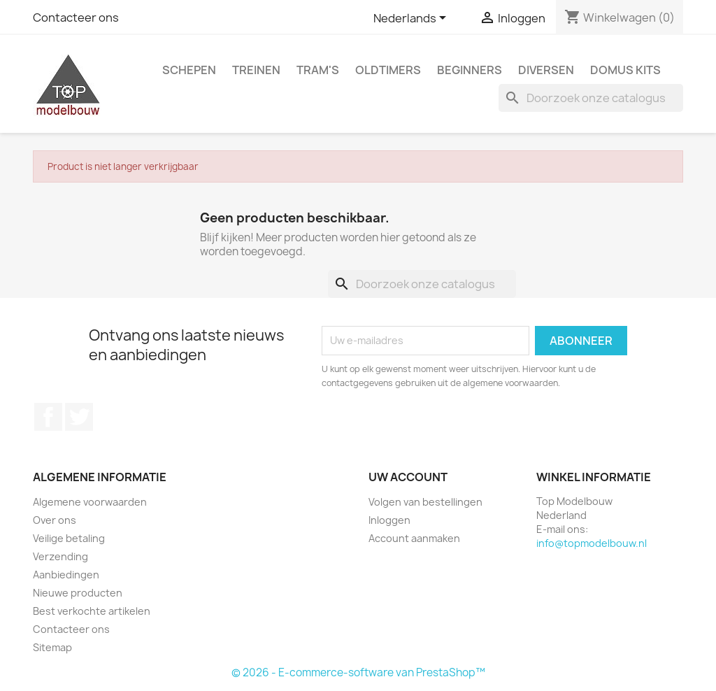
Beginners (469, 70)
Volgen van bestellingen (425, 501)
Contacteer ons (76, 17)
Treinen (256, 70)
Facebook (48, 417)
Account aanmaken (414, 538)
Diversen (546, 70)
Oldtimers (388, 70)
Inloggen (389, 520)
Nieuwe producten (77, 592)
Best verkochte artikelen (91, 611)
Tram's (317, 70)
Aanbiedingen (66, 574)
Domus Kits (625, 70)
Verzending (60, 556)
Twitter (79, 417)
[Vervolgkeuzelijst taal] (412, 18)
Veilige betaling (69, 538)
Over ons (54, 520)
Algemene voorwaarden (90, 501)
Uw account (408, 477)
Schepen (189, 70)
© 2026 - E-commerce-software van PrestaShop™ (358, 672)
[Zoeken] (591, 98)
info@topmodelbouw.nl (591, 543)
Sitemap (52, 647)
